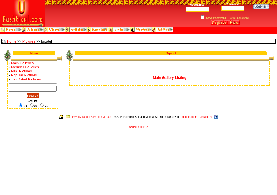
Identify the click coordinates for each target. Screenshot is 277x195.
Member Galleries (25, 67)
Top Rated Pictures (26, 79)
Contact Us (205, 116)
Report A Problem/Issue (96, 116)
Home (11, 41)
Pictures (28, 41)
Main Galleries (22, 63)
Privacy (76, 116)
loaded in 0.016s (138, 127)
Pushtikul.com (189, 116)
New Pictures (21, 71)
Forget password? (239, 18)
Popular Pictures (24, 75)
